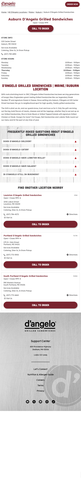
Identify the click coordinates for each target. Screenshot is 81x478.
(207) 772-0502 (12, 255)
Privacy (40, 390)
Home (3, 12)
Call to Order (40, 28)
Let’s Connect (40, 369)
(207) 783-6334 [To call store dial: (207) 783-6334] (10, 54)
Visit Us (9, 217)
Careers (40, 380)
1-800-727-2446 (40, 355)
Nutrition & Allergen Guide (40, 374)
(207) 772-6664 (12, 295)
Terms (40, 385)
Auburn (39, 12)
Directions (73, 214)
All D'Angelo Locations (17, 12)
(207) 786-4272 (12, 214)
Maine (31, 12)
